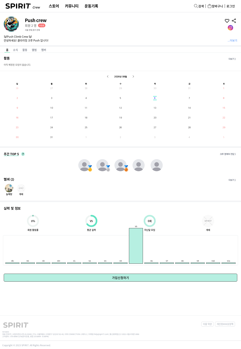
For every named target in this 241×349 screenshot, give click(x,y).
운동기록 (91, 6)
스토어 (54, 6)
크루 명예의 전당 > (228, 154)
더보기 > (232, 59)
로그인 (231, 6)
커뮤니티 (72, 6)
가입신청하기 (120, 277)
